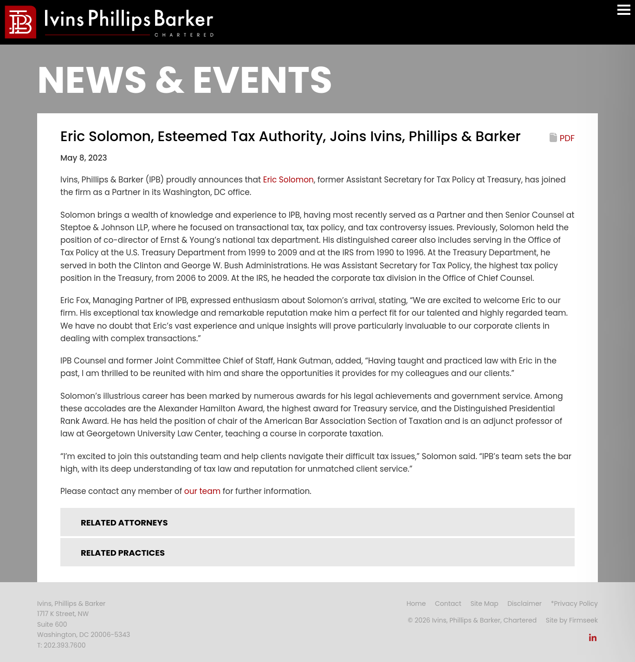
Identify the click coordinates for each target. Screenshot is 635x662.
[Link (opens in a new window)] (593, 640)
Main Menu (623, 14)
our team (202, 491)
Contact (448, 603)
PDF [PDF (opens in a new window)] (567, 138)
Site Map (484, 603)
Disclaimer (524, 603)
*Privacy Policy (574, 603)
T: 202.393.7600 (61, 645)
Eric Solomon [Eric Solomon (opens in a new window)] (288, 179)
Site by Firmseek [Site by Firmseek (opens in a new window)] (572, 620)
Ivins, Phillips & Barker (71, 603)
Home (416, 603)
